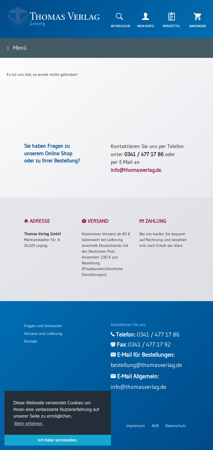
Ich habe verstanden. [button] (57, 440)
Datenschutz (175, 425)
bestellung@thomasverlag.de (146, 365)
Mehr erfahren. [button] (28, 423)
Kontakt (30, 341)
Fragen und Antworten (43, 325)
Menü (17, 47)
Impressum (135, 425)
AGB (155, 425)
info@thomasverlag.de (136, 170)
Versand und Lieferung (43, 333)
